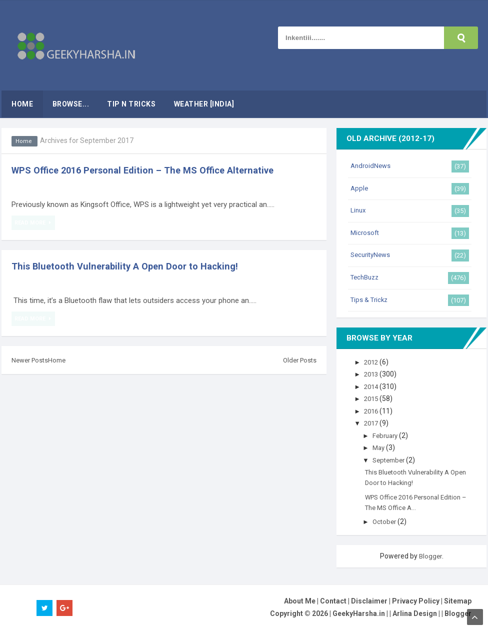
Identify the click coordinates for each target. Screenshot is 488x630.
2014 (373, 386)
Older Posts (298, 360)
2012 (373, 362)
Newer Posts (32, 360)
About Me (300, 601)
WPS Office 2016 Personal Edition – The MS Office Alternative (153, 170)
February (388, 436)
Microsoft (365, 232)
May (381, 448)
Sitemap (458, 601)
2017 (373, 423)
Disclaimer (369, 601)
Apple (359, 188)
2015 (373, 398)
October (387, 522)
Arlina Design (414, 614)
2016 (373, 411)
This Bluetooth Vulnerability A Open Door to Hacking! (132, 266)
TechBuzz (366, 277)
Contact (333, 601)
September (392, 460)
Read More (31, 223)
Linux (358, 210)
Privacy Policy (416, 601)
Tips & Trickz (370, 300)
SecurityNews (372, 254)
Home (25, 141)
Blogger (430, 556)
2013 (373, 374)
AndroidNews (371, 166)
